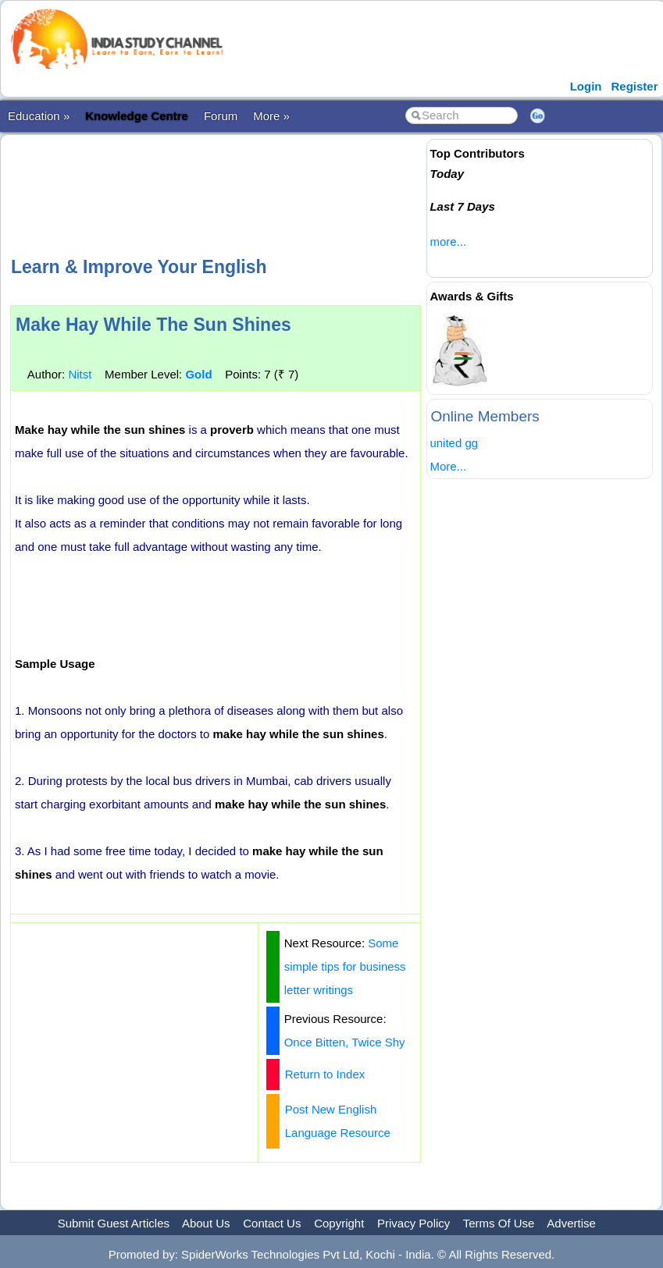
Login (586, 86)
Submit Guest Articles (113, 1223)
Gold (198, 374)
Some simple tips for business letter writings (345, 966)
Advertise (571, 1223)
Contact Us (272, 1223)
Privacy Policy (413, 1223)
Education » (39, 116)
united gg (454, 442)
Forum (220, 116)
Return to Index (325, 1074)
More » (271, 116)
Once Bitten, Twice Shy (344, 1042)
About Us (206, 1223)
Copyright (339, 1223)
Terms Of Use (499, 1223)
